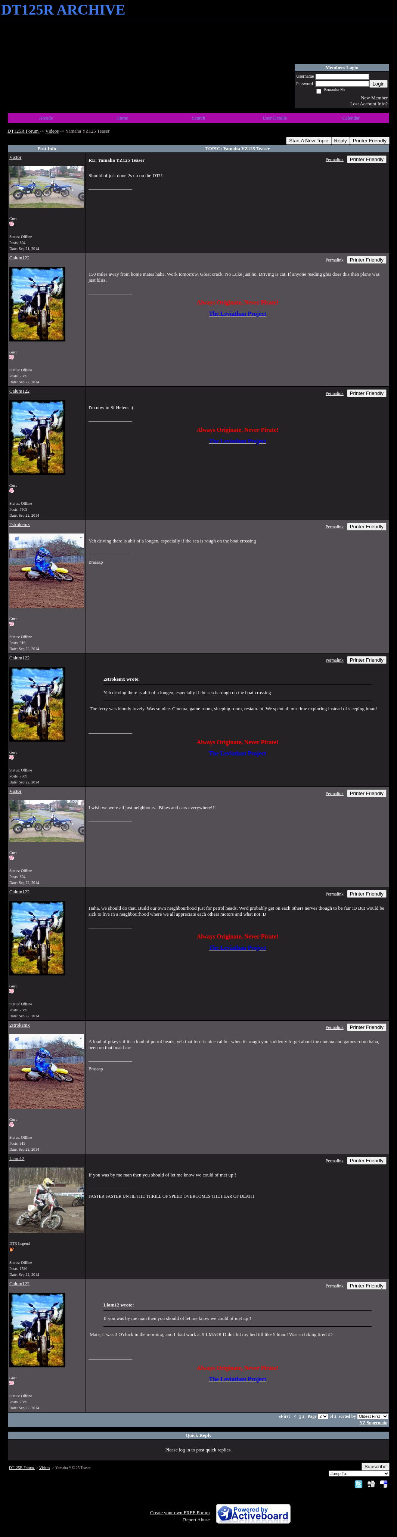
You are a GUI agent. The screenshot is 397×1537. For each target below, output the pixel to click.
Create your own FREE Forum (180, 1512)
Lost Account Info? (369, 103)
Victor (15, 157)
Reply (340, 140)
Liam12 (16, 1158)
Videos (52, 131)
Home (122, 118)
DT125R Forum (23, 131)
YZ (363, 1422)
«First (285, 1416)
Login (378, 84)
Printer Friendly (370, 140)
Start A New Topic (308, 140)
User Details (275, 118)
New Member (374, 97)
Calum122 (19, 257)
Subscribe (376, 1466)
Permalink (335, 159)
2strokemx (19, 524)
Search (198, 118)
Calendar (351, 118)
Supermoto (377, 1422)
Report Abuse (196, 1519)
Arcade (46, 118)
